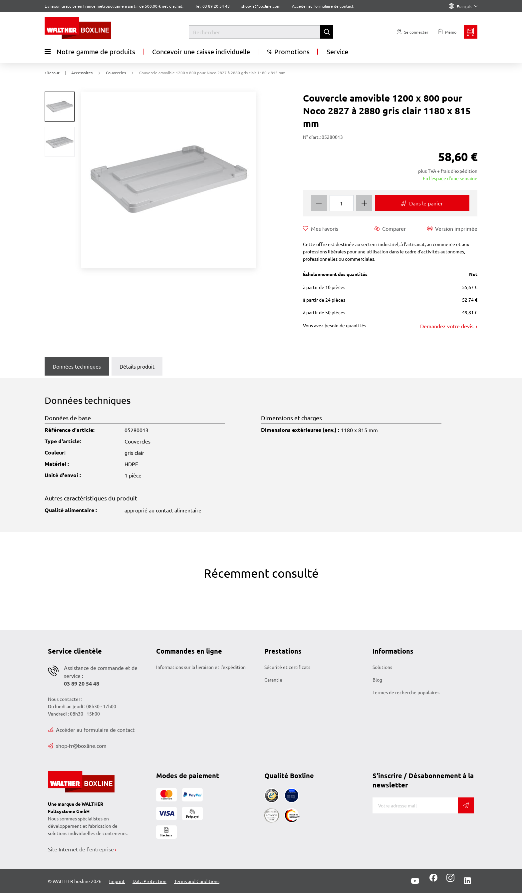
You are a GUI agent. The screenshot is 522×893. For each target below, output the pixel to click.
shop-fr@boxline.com (77, 745)
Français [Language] (463, 6)
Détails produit (137, 366)
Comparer (390, 228)
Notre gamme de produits (90, 51)
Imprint (117, 881)
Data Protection (149, 881)
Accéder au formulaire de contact (323, 6)
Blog (377, 680)
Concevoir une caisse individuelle (201, 51)
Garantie (273, 680)
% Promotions (288, 51)
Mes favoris (320, 228)
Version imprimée (452, 228)
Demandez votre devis (447, 326)
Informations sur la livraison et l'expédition (201, 667)
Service (337, 51)
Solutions (382, 667)
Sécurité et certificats (287, 667)
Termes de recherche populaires (406, 692)
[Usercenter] (412, 32)
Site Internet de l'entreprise (81, 849)
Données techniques (77, 366)
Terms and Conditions (196, 881)
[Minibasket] (470, 32)
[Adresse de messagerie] (415, 805)
